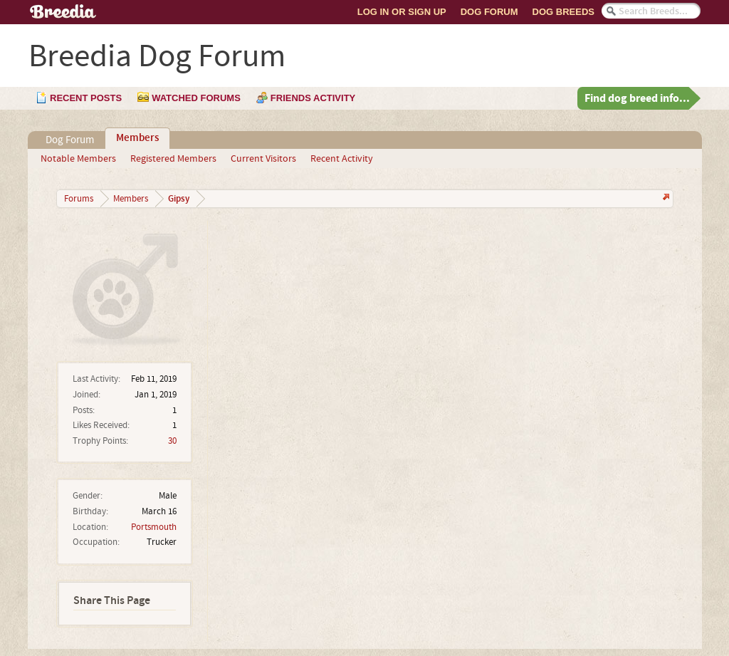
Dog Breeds (563, 11)
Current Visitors (263, 158)
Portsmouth (154, 527)
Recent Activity (341, 158)
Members (137, 138)
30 (172, 441)
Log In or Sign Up (401, 11)
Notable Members (78, 158)
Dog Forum (489, 11)
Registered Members (173, 158)
